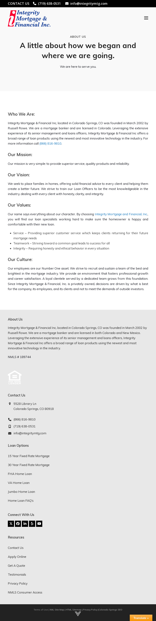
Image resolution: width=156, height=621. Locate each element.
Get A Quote (16, 565)
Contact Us (16, 548)
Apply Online (17, 557)
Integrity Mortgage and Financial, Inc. (121, 214)
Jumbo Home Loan (21, 492)
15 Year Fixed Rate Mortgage (29, 456)
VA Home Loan (19, 483)
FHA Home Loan (20, 474)
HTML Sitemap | (74, 609)
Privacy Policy (18, 583)
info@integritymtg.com (89, 3)
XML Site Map (57, 609)
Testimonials (17, 574)
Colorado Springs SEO (110, 609)
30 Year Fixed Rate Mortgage (29, 465)
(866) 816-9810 (50, 143)
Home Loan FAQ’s (21, 500)
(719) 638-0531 (49, 3)
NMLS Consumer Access (25, 592)
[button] (146, 17)
